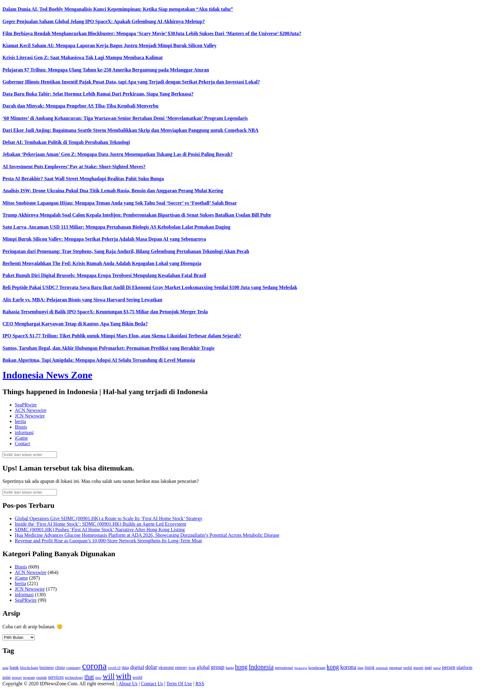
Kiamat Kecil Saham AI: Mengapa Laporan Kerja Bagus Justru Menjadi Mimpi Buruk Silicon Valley (109, 45)
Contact (22, 443)
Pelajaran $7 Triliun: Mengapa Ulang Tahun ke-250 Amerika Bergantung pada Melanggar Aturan (105, 69)
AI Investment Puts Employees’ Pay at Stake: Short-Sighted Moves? (74, 166)
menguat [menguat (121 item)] (395, 668)
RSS (200, 683)
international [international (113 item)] (284, 668)
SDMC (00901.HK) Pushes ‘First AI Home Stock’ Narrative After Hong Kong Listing (100, 529)
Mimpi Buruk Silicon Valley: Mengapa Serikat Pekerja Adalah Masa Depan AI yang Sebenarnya (104, 239)
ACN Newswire (31, 410)
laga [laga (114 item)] (360, 668)
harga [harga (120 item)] (229, 668)
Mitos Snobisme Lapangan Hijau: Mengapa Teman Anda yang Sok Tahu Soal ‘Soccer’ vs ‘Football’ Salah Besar (119, 203)
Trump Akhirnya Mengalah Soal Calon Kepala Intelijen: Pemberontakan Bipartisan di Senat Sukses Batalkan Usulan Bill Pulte (136, 215)
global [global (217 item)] (203, 667)
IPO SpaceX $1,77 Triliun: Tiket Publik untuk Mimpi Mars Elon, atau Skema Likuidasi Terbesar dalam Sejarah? (121, 335)
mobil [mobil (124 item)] (407, 668)
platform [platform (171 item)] (465, 667)
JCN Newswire (30, 415)
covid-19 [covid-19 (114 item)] (114, 668)
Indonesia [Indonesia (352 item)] (261, 666)
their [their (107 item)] (98, 677)
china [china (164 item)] (60, 667)
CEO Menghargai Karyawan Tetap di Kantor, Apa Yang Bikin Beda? (75, 323)
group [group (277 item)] (218, 667)
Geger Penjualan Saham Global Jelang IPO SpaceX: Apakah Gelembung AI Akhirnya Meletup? (103, 21)
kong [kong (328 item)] (333, 666)
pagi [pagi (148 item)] (428, 667)
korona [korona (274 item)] (348, 667)
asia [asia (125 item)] (5, 668)
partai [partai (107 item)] (437, 668)
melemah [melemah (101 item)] (382, 668)
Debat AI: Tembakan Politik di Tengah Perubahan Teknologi (66, 142)
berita (20, 421)
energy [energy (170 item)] (181, 667)
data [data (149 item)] (125, 667)
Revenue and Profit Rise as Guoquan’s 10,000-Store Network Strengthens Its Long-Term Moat (108, 540)
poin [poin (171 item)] (6, 677)
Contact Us (152, 683)
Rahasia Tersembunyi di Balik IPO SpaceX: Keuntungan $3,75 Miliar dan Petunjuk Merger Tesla (105, 311)
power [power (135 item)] (17, 677)
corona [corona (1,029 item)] (94, 666)
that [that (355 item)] (89, 676)
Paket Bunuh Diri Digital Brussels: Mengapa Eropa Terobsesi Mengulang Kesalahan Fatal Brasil (104, 275)
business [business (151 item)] (46, 667)
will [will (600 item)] (109, 676)
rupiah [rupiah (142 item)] (41, 677)
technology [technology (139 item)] (74, 677)
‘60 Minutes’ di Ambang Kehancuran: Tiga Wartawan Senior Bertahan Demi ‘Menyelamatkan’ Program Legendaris (125, 118)
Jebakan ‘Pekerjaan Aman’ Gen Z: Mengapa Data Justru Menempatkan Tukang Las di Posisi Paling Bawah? (117, 154)
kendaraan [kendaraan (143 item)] (316, 667)
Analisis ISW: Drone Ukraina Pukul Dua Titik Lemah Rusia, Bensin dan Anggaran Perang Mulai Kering (112, 190)
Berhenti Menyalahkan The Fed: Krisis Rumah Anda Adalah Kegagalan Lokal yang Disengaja (101, 263)
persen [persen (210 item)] (448, 667)
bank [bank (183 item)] (14, 667)
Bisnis (21, 427)
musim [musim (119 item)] (418, 668)
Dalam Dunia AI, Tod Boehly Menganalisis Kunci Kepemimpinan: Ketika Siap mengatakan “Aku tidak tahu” (117, 9)
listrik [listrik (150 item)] (370, 667)
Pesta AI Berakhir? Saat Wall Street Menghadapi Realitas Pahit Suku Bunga (83, 178)
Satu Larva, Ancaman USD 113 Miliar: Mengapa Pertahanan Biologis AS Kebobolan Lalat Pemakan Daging (116, 227)
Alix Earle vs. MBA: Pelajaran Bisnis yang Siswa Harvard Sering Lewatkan (82, 299)
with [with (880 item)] (123, 676)
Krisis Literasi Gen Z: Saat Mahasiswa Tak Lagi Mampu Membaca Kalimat (82, 57)
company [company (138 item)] (73, 667)
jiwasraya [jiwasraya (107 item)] (300, 668)
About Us (128, 683)
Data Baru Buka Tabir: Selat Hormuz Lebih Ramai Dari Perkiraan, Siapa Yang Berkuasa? (97, 93)
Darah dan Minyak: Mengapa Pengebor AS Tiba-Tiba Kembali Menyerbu (80, 105)
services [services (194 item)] (56, 677)
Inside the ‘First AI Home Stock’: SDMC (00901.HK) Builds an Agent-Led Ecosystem (100, 524)
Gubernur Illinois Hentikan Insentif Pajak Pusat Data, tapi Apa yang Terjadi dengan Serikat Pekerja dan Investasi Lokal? (131, 81)
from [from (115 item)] (192, 668)
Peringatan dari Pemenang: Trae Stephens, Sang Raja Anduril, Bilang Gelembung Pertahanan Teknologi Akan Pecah (125, 251)
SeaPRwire (26, 404)
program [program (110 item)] (29, 677)
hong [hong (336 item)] (241, 666)
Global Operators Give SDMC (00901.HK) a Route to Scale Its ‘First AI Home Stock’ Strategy (108, 518)
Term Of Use (179, 683)
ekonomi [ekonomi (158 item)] (166, 667)
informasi (24, 432)
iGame (21, 438)
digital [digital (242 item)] (137, 667)
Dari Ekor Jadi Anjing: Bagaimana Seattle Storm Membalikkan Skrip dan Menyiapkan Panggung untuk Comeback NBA (130, 130)
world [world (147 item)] (137, 677)
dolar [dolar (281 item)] (151, 667)
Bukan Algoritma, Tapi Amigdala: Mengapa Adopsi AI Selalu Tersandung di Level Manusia (98, 360)
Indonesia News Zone (47, 375)
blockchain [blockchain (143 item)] (29, 667)
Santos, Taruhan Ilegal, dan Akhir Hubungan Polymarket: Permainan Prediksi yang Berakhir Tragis (108, 348)
